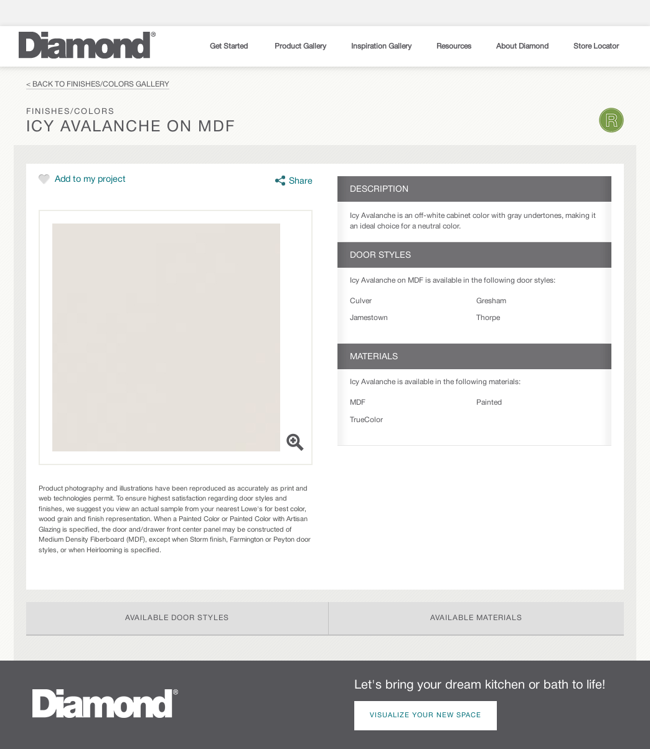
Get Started (230, 46)
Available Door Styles (177, 618)
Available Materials (476, 618)
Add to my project (90, 180)
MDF (357, 402)
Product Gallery (300, 46)
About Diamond (522, 46)
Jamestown (369, 317)
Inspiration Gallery (381, 46)
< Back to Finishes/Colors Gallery (97, 84)
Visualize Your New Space (425, 715)
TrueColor (366, 420)
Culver (361, 301)
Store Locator (596, 46)
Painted (489, 402)
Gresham (491, 301)
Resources (453, 46)
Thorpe (488, 317)
